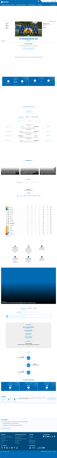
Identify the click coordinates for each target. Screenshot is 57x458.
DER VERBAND (39, 4)
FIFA (8, 451)
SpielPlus (44, 1)
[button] (1, 41)
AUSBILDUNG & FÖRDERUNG (32, 4)
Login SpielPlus (17, 443)
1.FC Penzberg (11, 214)
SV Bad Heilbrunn (12, 221)
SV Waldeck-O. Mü (12, 212)
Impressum (54, 451)
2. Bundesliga (31, 437)
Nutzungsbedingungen (44, 451)
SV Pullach (11, 216)
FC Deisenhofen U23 (12, 223)
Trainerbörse (17, 441)
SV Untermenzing (12, 219)
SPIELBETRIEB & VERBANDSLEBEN (21, 4)
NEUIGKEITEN (13, 4)
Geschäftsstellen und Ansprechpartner (7, 437)
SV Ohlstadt (11, 232)
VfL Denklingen (11, 230)
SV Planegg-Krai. (11, 209)
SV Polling (11, 228)
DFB (3, 451)
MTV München (11, 218)
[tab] (21, 117)
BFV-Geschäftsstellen (18, 440)
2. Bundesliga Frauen (32, 443)
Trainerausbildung (18, 437)
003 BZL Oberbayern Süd (46, 23)
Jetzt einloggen (52, 1)
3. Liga (30, 438)
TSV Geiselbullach (12, 225)
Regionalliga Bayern (32, 440)
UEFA (6, 451)
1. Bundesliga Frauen (32, 441)
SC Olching (11, 207)
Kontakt (2, 443)
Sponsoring (3, 438)
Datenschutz (50, 451)
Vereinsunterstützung (4, 440)
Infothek (48, 1)
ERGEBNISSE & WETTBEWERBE (5, 4)
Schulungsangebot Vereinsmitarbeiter (20, 438)
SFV (1, 451)
